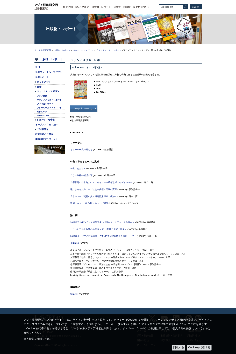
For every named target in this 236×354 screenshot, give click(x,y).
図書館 (127, 6)
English (195, 7)
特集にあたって (78, 168)
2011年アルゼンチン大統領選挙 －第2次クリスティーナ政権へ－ (102, 222)
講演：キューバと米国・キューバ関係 (89, 203)
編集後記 (74, 294)
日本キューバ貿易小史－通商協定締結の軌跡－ (93, 196)
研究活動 (68, 6)
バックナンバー (81, 108)
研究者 (117, 6)
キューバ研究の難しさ (81, 149)
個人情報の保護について (39, 338)
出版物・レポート (101, 6)
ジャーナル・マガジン (83, 50)
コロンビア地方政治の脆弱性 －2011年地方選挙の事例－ (98, 229)
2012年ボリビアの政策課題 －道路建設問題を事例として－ (103, 236)
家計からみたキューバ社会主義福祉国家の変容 (93, 189)
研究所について (141, 6)
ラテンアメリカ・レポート (108, 50)
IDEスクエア (82, 6)
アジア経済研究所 (42, 50)
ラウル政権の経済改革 (81, 175)
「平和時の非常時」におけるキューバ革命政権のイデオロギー (101, 182)
